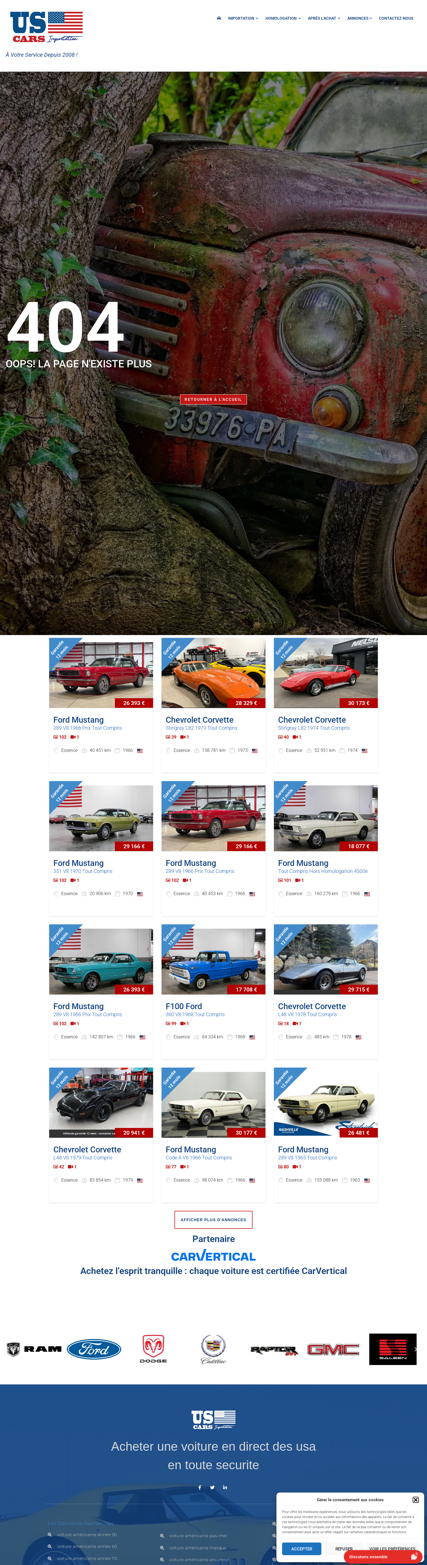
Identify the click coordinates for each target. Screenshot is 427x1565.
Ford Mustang (78, 720)
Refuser (344, 1549)
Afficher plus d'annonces (213, 1220)
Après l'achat (324, 18)
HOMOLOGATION (283, 18)
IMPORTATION (243, 18)
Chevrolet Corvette (200, 720)
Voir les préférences (392, 1549)
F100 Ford (184, 1006)
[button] (416, 1500)
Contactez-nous (396, 18)
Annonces (359, 18)
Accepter (301, 1549)
